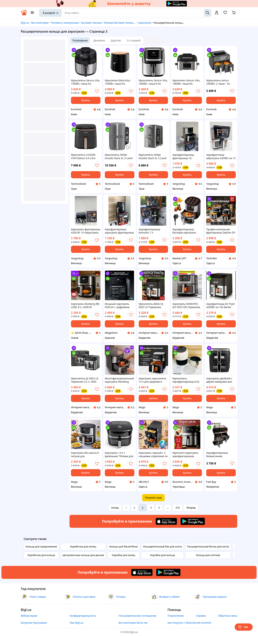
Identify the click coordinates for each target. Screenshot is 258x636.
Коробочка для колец (83, 546)
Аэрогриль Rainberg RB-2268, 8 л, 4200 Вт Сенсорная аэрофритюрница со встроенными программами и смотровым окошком (85, 305)
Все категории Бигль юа (133, 622)
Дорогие (116, 40)
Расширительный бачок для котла (208, 546)
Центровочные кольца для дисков (83, 555)
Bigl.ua (25, 22)
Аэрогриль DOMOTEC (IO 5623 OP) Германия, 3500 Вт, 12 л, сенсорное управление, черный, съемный (187, 305)
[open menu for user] (216, 13)
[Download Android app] (193, 521)
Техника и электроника (65, 22)
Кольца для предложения (41, 546)
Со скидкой (134, 40)
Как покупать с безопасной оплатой (189, 622)
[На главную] (24, 14)
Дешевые (99, 40)
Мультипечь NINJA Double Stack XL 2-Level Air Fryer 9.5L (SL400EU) (153, 156)
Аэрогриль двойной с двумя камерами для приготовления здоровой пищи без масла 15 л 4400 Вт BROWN (219, 380)
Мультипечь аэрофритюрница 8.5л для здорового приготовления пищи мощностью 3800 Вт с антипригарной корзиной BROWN (185, 380)
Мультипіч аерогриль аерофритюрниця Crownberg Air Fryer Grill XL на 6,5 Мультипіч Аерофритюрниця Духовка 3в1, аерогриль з (187, 454)
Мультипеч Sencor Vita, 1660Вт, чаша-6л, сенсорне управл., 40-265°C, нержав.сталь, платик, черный (186, 82)
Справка (201, 615)
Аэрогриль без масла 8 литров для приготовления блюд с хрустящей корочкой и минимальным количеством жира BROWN (85, 454)
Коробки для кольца (162, 555)
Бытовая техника (91, 22)
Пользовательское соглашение (137, 615)
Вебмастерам (29, 615)
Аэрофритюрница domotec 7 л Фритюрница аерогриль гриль (153, 231)
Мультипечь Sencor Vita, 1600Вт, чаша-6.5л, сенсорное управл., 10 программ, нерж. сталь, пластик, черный (153, 82)
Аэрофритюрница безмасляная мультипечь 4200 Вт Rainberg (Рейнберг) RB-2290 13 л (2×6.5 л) (220, 454)
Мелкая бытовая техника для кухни (125, 22)
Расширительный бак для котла (162, 546)
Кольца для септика (208, 555)
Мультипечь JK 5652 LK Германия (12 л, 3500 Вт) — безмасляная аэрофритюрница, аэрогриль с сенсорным (85, 380)
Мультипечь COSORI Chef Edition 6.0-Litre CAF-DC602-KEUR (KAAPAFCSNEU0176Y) (84, 156)
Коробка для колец (123, 555)
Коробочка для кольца (41, 555)
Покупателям (176, 615)
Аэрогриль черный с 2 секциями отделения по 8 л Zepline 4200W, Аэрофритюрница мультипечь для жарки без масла (153, 454)
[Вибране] (225, 13)
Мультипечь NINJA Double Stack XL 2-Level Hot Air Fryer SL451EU (119, 156)
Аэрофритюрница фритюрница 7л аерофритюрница (183, 156)
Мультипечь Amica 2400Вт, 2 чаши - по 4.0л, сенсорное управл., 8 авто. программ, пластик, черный (218, 82)
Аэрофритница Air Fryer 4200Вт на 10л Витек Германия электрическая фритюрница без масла (220, 305)
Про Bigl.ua (76, 622)
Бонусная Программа (34, 622)
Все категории (39, 22)
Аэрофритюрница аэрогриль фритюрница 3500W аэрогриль (119, 231)
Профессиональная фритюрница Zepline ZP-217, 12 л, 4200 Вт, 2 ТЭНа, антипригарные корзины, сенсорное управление (221, 231)
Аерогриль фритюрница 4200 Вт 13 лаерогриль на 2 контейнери (85, 231)
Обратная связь (227, 615)
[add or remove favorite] (97, 91)
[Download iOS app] (166, 521)
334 (177, 507)
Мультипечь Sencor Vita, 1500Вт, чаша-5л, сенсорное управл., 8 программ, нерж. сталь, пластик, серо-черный (85, 82)
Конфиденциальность (83, 615)
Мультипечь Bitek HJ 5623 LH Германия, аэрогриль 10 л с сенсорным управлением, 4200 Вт (152, 305)
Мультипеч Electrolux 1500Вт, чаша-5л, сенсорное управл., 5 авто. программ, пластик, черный (117, 82)
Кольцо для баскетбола (123, 546)
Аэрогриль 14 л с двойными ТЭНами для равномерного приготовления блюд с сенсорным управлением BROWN (119, 454)
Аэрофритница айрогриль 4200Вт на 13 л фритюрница (220, 156)
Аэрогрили (144, 22)
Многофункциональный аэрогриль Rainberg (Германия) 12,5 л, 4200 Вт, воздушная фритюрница (119, 380)
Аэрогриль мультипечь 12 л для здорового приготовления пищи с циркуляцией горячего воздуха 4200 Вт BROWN (153, 380)
